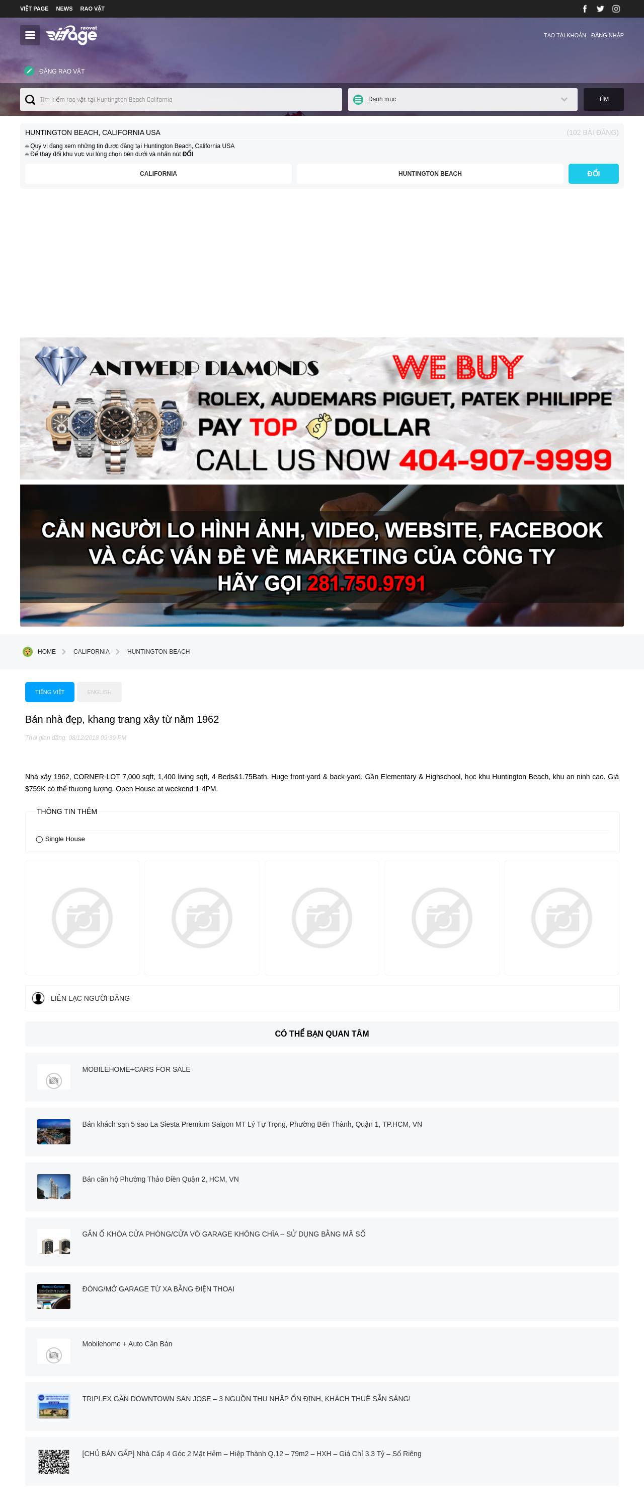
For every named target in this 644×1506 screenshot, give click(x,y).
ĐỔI (594, 177)
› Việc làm (212, 1390)
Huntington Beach (463, 177)
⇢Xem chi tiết (50, 1432)
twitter (315, 1324)
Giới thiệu (150, 35)
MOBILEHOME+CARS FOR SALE (289, 819)
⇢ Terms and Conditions (366, 1387)
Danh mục (512, 100)
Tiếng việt (207, 512)
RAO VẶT (92, 9)
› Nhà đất (211, 1420)
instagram (370, 1324)
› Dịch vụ (211, 1410)
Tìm (604, 100)
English (260, 512)
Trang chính (50, 1216)
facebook (269, 1324)
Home (39, 437)
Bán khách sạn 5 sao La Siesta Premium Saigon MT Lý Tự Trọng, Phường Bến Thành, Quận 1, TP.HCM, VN (534, 829)
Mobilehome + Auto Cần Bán (504, 934)
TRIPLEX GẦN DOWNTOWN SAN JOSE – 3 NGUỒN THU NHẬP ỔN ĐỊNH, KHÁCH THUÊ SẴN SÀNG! (308, 1002)
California (256, 177)
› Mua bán (212, 1400)
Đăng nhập (607, 35)
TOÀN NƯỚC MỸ (104, 35)
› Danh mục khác (222, 1431)
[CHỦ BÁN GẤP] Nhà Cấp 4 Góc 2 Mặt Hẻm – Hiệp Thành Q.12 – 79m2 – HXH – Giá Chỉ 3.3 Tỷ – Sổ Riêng (536, 1002)
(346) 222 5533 (490, 1440)
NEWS (64, 9)
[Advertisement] (322, 269)
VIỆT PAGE (34, 9)
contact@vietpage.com (502, 1430)
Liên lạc (188, 35)
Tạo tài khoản (565, 35)
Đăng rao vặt (53, 99)
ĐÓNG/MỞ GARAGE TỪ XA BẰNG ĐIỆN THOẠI (311, 934)
